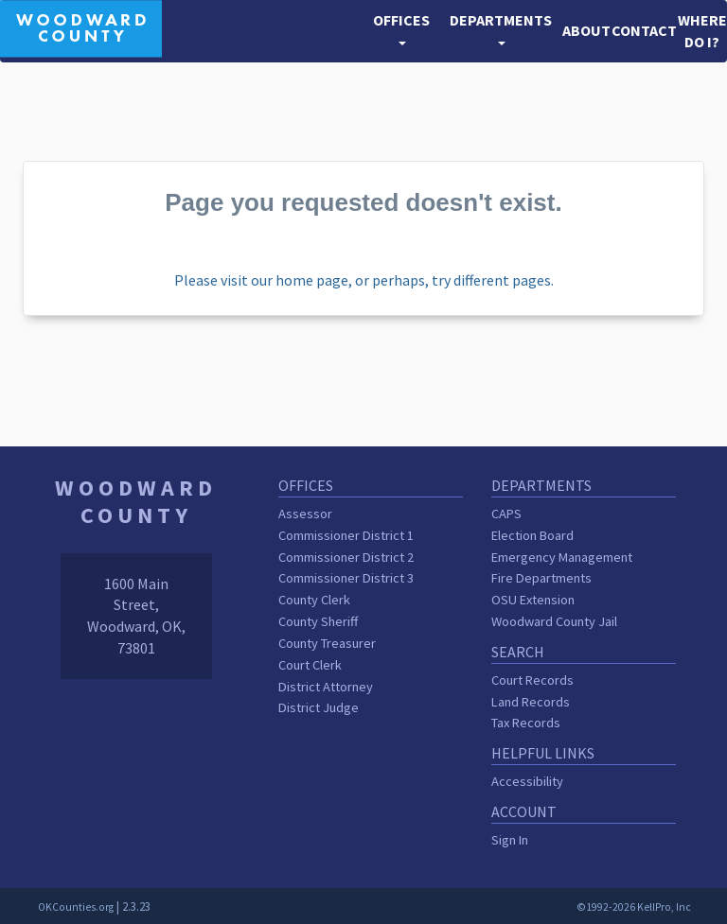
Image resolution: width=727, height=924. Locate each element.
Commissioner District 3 (346, 577)
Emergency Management (561, 557)
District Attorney (325, 686)
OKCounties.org (76, 907)
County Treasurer (327, 643)
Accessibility (527, 781)
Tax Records (525, 722)
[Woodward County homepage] (81, 26)
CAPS (506, 513)
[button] (402, 31)
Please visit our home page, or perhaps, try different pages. (364, 279)
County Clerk (314, 599)
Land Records (530, 701)
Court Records (532, 680)
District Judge (318, 707)
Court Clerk (310, 664)
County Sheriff (318, 621)
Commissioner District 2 (346, 557)
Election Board (532, 535)
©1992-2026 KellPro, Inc (633, 907)
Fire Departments (541, 577)
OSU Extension (533, 599)
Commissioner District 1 (346, 535)
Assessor (305, 513)
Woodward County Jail (554, 621)
